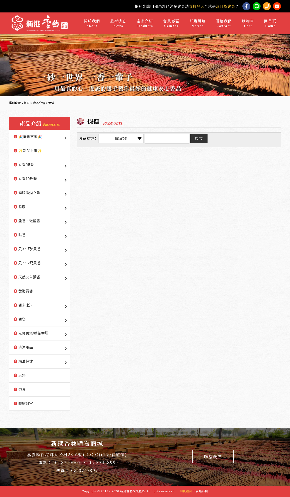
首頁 (27, 103)
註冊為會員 (225, 6)
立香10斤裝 (27, 179)
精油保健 (25, 361)
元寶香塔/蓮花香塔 (33, 333)
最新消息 (118, 23)
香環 (22, 207)
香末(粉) (25, 305)
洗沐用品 (25, 347)
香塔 (22, 319)
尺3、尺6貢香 (29, 249)
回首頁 (270, 23)
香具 (22, 389)
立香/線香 (26, 165)
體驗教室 (25, 403)
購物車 (248, 23)
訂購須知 (197, 23)
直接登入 (196, 6)
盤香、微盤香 (29, 221)
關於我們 (92, 23)
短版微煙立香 (29, 193)
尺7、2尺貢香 (29, 263)
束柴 (22, 375)
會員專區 (171, 23)
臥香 (22, 235)
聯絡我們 (224, 23)
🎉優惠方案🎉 (30, 137)
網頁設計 (186, 491)
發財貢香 (25, 291)
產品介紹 (144, 23)
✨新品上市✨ (30, 151)
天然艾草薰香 (29, 277)
